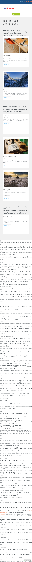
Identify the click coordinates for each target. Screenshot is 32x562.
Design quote (6, 115)
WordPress (2, 514)
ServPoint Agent (28, 1)
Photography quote (7, 216)
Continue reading (7, 64)
